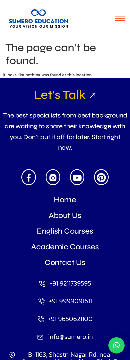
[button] (116, 345)
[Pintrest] (101, 177)
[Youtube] (77, 177)
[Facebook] (28, 177)
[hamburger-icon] (120, 19)
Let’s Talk (65, 94)
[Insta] (53, 177)
